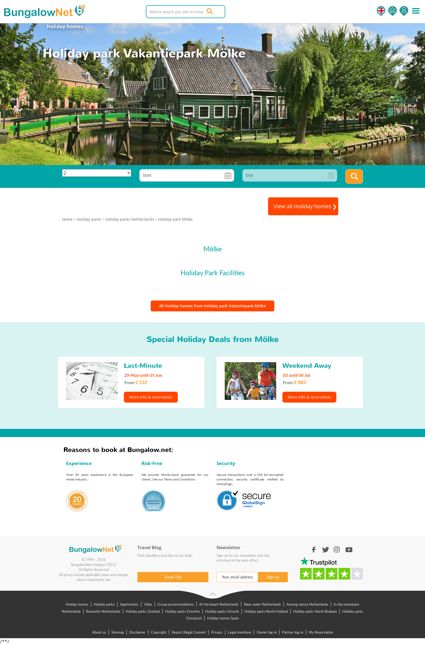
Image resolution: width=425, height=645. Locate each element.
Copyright (158, 632)
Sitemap (117, 632)
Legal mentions (239, 632)
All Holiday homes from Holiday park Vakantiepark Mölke (212, 305)
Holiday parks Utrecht (222, 611)
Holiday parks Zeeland (143, 611)
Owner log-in (267, 632)
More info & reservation (150, 397)
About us (99, 632)
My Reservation (321, 632)
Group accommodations (175, 604)
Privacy (217, 632)
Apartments (129, 604)
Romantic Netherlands (103, 611)
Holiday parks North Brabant (315, 611)
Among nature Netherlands (307, 604)
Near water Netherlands (262, 604)
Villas (148, 604)
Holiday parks (104, 604)
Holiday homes (65, 26)
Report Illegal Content (189, 632)
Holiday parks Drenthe (182, 611)
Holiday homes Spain (223, 618)
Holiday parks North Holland (266, 611)
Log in (404, 11)
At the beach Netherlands (219, 604)
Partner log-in (292, 632)
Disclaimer (137, 632)
